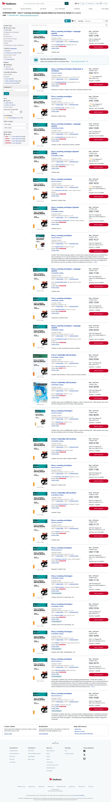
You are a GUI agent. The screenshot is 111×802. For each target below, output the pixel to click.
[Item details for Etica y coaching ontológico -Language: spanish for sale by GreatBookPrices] (40, 41)
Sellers (91, 8)
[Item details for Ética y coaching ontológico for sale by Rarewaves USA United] (40, 475)
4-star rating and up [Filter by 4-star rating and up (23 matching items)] (15, 141)
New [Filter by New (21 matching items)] (7, 50)
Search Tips (78, 729)
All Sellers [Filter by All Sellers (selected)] (8, 134)
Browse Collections (26, 8)
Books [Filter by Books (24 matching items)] (7, 30)
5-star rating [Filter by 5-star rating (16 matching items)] (13, 143)
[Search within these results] (69, 25)
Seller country (8, 127)
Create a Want (8, 733)
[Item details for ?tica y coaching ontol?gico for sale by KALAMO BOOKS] (40, 308)
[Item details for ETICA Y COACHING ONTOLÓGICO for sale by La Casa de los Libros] (40, 503)
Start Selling (105, 8)
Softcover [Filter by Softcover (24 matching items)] (8, 69)
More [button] (95, 262)
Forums (48, 759)
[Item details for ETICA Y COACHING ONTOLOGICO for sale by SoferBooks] (40, 449)
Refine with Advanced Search (29, 15)
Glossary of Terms (80, 731)
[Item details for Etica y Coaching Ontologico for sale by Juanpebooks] (40, 418)
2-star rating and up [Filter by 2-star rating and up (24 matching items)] (15, 136)
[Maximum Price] (16, 112)
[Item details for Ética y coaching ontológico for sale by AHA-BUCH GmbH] (40, 669)
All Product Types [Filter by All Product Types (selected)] (10, 28)
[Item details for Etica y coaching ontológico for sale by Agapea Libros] (40, 241)
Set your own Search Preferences (84, 733)
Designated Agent (50, 768)
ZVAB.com (91, 786)
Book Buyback (31, 756)
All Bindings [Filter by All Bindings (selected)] (8, 64)
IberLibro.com (82, 786)
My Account (91, 3)
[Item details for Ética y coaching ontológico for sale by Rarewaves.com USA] (40, 189)
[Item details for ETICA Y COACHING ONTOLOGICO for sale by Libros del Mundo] (40, 365)
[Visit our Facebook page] (84, 751)
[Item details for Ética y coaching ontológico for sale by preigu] (40, 703)
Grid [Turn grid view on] (74, 21)
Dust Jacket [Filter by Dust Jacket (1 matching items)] (9, 79)
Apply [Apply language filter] (6, 93)
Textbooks (77, 8)
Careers (48, 756)
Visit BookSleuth (43, 733)
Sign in (83, 3)
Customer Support (69, 753)
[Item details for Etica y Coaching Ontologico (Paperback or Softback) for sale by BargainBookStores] (40, 79)
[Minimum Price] (7, 112)
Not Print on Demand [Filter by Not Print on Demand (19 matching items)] (12, 83)
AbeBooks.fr (41, 786)
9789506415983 (13, 15)
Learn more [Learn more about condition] (13, 48)
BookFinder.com (55, 790)
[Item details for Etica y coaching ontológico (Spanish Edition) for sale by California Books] (40, 161)
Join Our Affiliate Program (34, 753)
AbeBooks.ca (72, 786)
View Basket (12, 762)
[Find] (67, 3)
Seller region (8, 124)
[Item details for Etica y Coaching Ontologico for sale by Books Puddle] (40, 614)
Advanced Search (7, 8)
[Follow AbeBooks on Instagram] (84, 759)
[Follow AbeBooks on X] (84, 755)
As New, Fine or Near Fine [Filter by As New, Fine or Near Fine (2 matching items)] (12, 53)
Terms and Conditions (79, 795)
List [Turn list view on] (68, 21)
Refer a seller (31, 759)
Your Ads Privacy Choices (52, 765)
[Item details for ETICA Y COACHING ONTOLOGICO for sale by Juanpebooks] (40, 392)
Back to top (55, 743)
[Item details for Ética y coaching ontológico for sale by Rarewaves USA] (40, 106)
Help (105, 3)
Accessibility (49, 770)
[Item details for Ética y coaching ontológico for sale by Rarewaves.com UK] (40, 557)
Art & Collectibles (60, 8)
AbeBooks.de (32, 786)
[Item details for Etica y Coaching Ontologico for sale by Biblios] (40, 641)
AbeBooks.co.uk (21, 786)
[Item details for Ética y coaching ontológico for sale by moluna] (40, 530)
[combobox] (44, 3)
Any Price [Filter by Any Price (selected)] (7, 100)
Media (47, 753)
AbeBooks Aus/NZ (61, 786)
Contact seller (55, 48)
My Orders (12, 759)
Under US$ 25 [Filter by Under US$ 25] (8, 103)
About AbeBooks (50, 750)
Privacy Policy (49, 762)
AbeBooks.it (51, 786)
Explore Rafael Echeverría (79, 61)
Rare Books (43, 8)
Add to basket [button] (98, 47)
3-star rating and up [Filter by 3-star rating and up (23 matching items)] (15, 138)
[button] (107, 25)
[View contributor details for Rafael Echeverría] (57, 35)
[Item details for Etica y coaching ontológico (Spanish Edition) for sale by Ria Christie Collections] (40, 217)
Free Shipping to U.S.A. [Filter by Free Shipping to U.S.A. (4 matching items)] (13, 118)
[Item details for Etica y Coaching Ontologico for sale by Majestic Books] (40, 586)
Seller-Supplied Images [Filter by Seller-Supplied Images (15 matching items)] (12, 81)
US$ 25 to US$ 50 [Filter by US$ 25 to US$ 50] (10, 105)
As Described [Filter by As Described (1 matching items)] (9, 59)
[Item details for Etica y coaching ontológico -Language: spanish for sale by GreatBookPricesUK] (40, 279)
